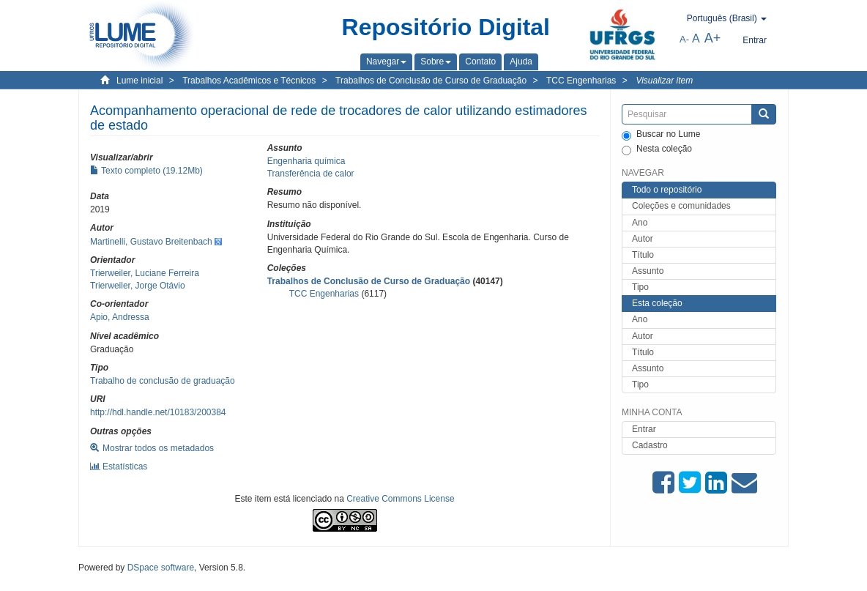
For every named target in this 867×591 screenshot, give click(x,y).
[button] (386, 61)
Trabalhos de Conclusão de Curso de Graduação (430, 80)
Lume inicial (139, 80)
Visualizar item (664, 80)
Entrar (644, 429)
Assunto (647, 271)
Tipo (640, 287)
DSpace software (160, 567)
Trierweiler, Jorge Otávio (137, 285)
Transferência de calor (310, 173)
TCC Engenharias (581, 80)
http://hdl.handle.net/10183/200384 (158, 412)
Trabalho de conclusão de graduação (162, 381)
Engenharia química (306, 161)
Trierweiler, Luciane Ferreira (144, 273)
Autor (642, 239)
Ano (639, 223)
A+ (712, 38)
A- (684, 39)
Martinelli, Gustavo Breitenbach (151, 242)
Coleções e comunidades (681, 206)
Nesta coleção (657, 149)
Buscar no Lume (661, 135)
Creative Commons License (400, 499)
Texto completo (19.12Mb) (146, 171)
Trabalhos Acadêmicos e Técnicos (249, 80)
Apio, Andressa (119, 317)
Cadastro (650, 445)
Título (643, 255)
